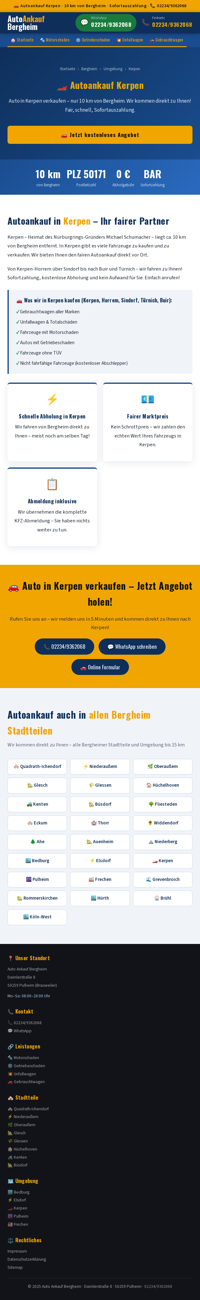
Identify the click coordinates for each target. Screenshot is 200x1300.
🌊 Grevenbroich (163, 879)
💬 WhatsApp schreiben (132, 646)
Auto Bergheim (26, 22)
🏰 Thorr (100, 823)
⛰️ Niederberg (162, 841)
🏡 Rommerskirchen (37, 898)
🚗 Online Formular (100, 667)
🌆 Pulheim (37, 879)
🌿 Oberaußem (162, 766)
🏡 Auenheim (99, 841)
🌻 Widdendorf (162, 823)
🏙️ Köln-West (37, 917)
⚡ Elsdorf (100, 861)
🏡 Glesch (37, 785)
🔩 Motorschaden (54, 40)
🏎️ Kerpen (162, 861)
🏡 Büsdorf (100, 804)
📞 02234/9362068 (64, 646)
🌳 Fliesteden (162, 804)
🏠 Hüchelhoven (162, 785)
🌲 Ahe (37, 841)
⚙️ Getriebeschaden (93, 40)
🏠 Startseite (22, 40)
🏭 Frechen (100, 879)
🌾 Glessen (100, 785)
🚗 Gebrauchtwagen (166, 40)
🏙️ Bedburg (37, 861)
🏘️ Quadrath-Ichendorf (37, 766)
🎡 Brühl (162, 898)
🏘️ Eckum (37, 823)
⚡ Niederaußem (100, 766)
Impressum (17, 1251)
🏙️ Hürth (100, 898)
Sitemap (15, 1267)
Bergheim (89, 69)
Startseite (67, 69)
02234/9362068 (158, 1286)
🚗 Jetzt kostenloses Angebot (100, 134)
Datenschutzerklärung (27, 1259)
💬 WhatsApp (20, 1031)
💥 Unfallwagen (129, 40)
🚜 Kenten (37, 804)
